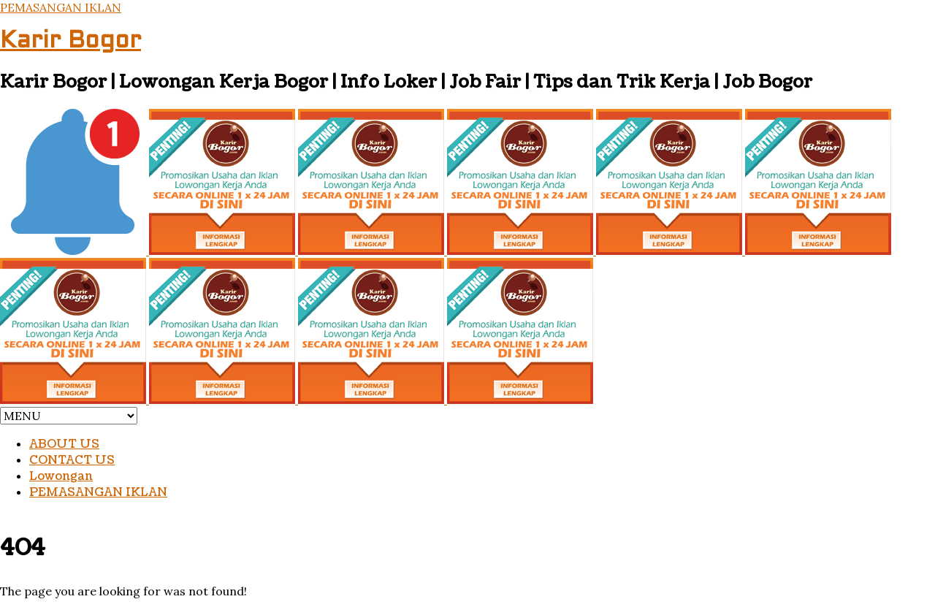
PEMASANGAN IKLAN (60, 7)
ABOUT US (64, 444)
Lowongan (61, 476)
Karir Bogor (70, 42)
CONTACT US (72, 460)
